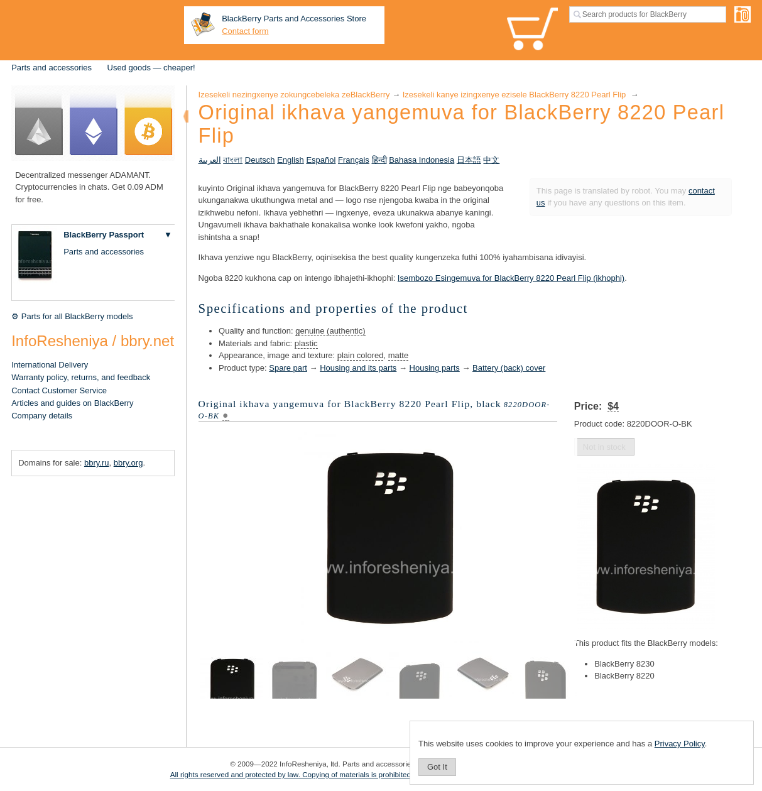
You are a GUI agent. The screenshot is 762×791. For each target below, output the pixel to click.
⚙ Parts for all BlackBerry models (72, 316)
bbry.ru (96, 462)
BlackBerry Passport (103, 234)
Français (353, 160)
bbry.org (128, 462)
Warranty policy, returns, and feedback (80, 377)
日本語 (469, 160)
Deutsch (260, 160)
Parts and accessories (51, 67)
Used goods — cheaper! (151, 67)
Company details (41, 415)
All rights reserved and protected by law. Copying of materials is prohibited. (291, 774)
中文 (491, 160)
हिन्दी (379, 160)
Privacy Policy (680, 743)
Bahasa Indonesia (421, 160)
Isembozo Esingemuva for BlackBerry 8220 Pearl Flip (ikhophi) (511, 278)
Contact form (245, 31)
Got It (437, 767)
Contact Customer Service (59, 390)
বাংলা (232, 160)
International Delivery (49, 364)
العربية (210, 160)
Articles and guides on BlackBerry (72, 403)
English (290, 160)
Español (320, 160)
